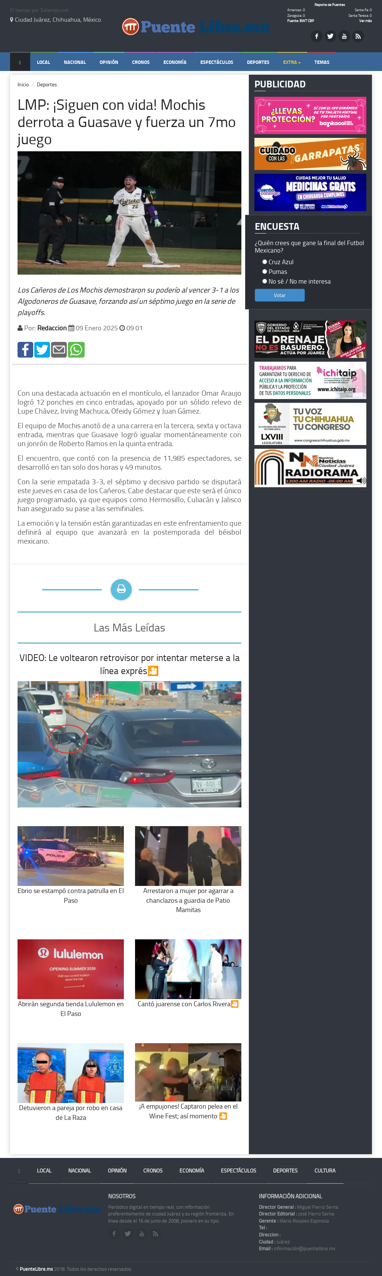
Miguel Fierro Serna (298, 1207)
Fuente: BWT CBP (300, 20)
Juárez (274, 1241)
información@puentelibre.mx (297, 1248)
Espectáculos (216, 62)
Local (43, 62)
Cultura (324, 1170)
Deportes (258, 62)
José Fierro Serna (296, 1213)
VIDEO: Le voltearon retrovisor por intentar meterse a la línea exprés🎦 (129, 664)
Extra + (292, 62)
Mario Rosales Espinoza (294, 1220)
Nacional (75, 62)
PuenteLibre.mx (37, 1269)
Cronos (141, 62)
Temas (321, 62)
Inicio (23, 84)
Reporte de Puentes (329, 4)
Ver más (365, 20)
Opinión (109, 62)
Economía (175, 62)
